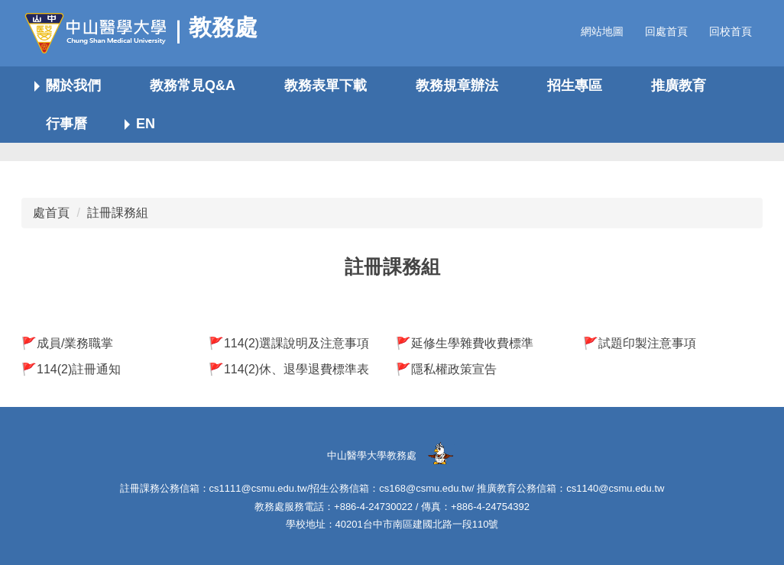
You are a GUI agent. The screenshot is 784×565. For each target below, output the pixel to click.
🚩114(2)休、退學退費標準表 (289, 369)
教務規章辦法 (457, 85)
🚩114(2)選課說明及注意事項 (289, 343)
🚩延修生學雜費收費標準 (464, 343)
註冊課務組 (117, 212)
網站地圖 (602, 31)
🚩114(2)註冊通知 (71, 369)
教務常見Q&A (192, 85)
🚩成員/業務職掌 (67, 343)
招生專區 (574, 85)
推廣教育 (678, 85)
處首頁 (51, 212)
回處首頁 (666, 31)
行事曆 (66, 123)
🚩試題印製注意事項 (639, 343)
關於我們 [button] (73, 85)
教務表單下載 (325, 85)
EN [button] (145, 123)
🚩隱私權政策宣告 (446, 369)
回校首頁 (730, 31)
